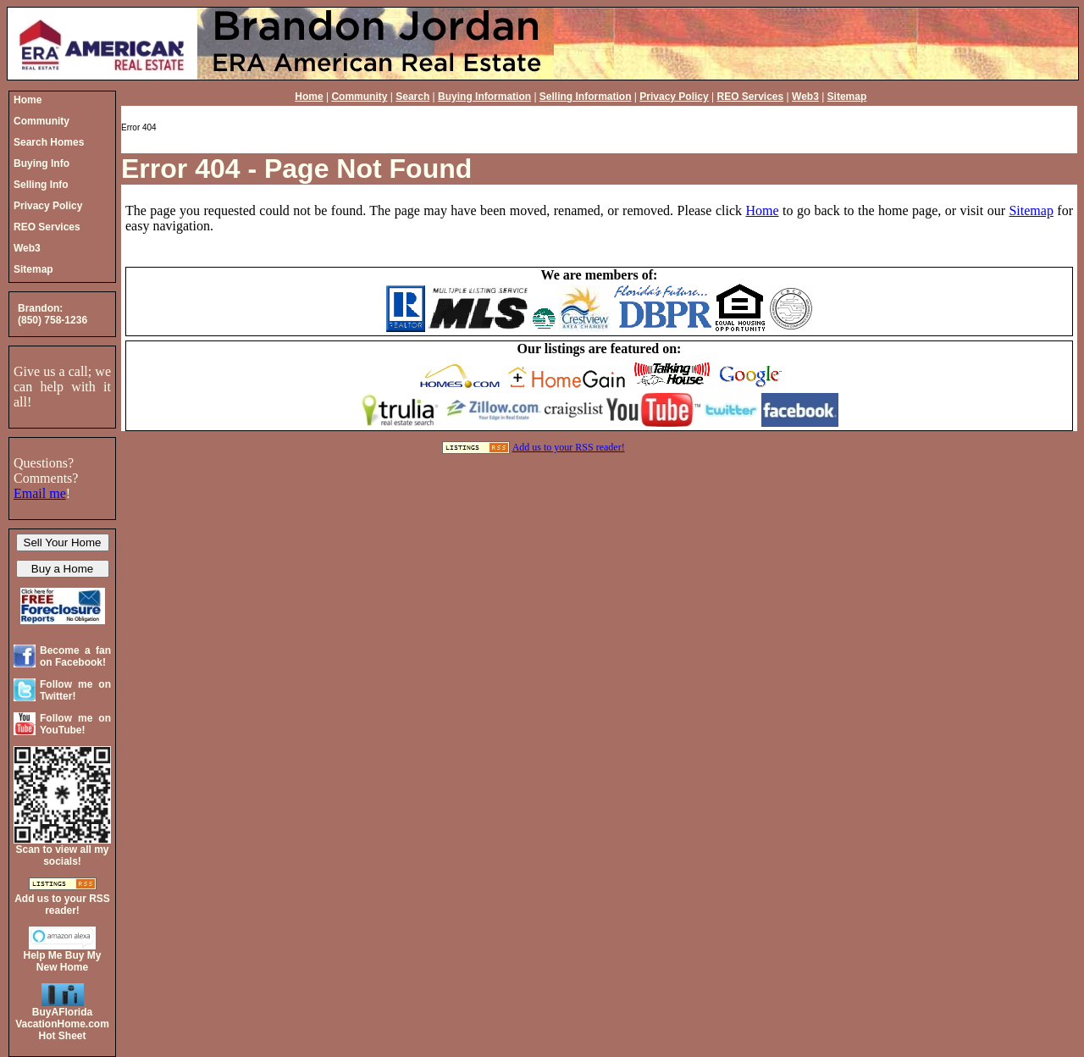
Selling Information (585, 96)
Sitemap (847, 96)
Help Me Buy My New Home (62, 961)
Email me (40, 493)
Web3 (805, 96)
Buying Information (484, 96)
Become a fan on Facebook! (75, 656)
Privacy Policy (673, 96)
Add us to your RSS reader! (568, 447)
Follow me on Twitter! (75, 690)
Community (359, 96)
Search (412, 96)
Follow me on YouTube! (75, 724)
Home (309, 96)
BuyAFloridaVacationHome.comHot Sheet (62, 1024)
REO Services (750, 96)
